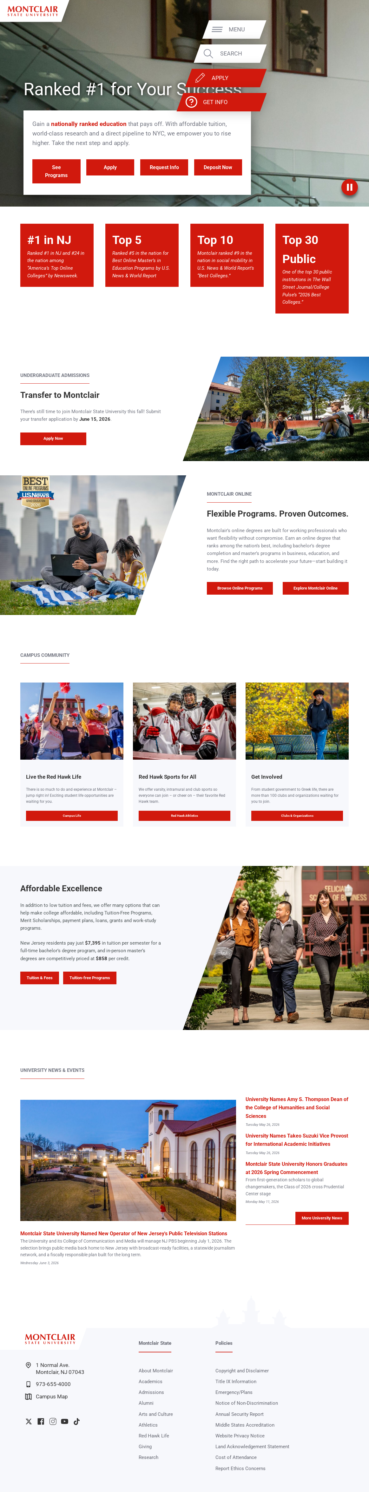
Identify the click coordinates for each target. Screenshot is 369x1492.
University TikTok (76, 1421)
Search (341, 53)
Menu (347, 29)
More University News (322, 1218)
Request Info (164, 167)
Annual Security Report (239, 1414)
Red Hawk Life (154, 1436)
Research (148, 1457)
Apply (329, 78)
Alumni (146, 1403)
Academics (150, 1381)
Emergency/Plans (234, 1392)
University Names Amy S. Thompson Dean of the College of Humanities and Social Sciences (297, 1107)
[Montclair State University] (32, 11)
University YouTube (64, 1421)
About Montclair (156, 1371)
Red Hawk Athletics (184, 815)
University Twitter (28, 1421)
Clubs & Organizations (297, 815)
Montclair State (155, 1343)
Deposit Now (218, 167)
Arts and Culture (156, 1414)
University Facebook (40, 1421)
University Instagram (52, 1421)
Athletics (148, 1425)
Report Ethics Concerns (240, 1468)
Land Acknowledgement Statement (252, 1446)
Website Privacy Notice (240, 1436)
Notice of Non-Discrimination (246, 1403)
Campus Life (72, 815)
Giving (145, 1446)
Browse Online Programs (240, 588)
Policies (224, 1343)
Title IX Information (235, 1381)
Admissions (151, 1392)
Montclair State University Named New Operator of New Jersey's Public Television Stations (123, 1234)
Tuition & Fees (40, 977)
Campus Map (46, 1396)
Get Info (325, 102)
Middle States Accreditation (244, 1425)
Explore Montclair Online (315, 588)
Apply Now (53, 438)
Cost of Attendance (236, 1457)
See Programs (56, 171)
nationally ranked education (89, 124)
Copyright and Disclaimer (242, 1371)
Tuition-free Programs (89, 977)
